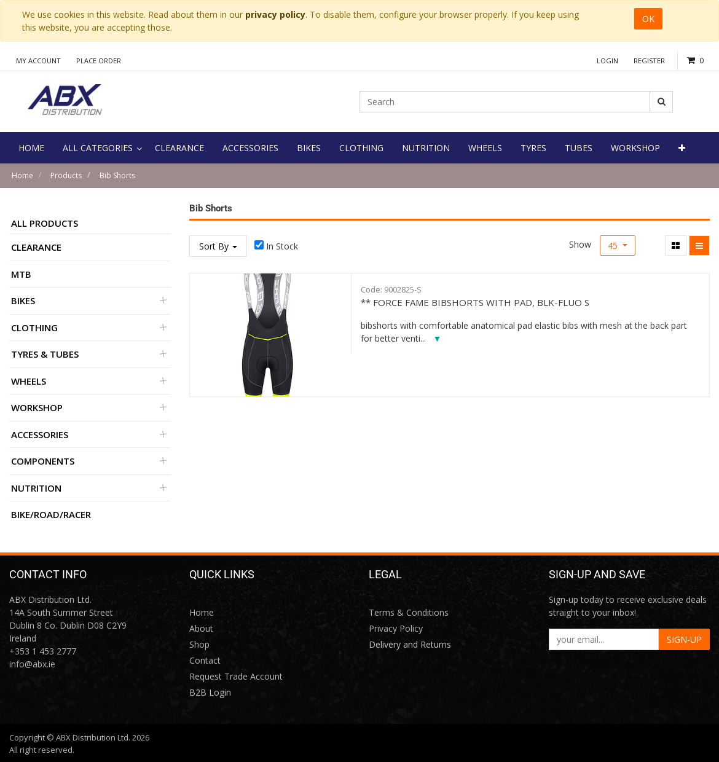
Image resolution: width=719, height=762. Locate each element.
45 (614, 245)
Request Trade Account (236, 676)
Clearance (36, 247)
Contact (205, 660)
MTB (21, 274)
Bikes (23, 300)
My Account (38, 60)
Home (22, 175)
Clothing (34, 327)
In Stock (282, 246)
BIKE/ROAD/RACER (51, 514)
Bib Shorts (117, 175)
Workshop (37, 407)
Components (42, 461)
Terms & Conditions (409, 612)
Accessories (39, 434)
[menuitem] (31, 147)
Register (649, 60)
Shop (199, 644)
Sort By (218, 246)
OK (648, 19)
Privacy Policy (396, 628)
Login (607, 60)
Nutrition (36, 488)
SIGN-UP (684, 639)
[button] (681, 147)
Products (66, 175)
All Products (44, 223)
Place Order (98, 60)
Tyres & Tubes (45, 354)
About (201, 628)
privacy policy (275, 14)
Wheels (28, 381)
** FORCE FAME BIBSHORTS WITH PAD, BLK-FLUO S (475, 302)
